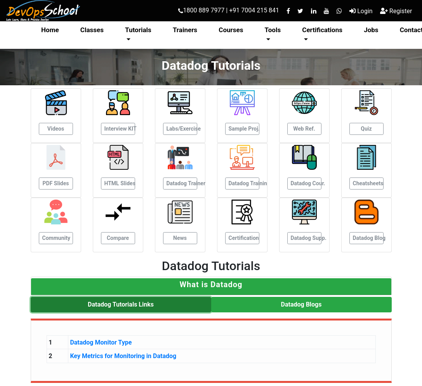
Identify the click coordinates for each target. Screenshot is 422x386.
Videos (55, 129)
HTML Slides (119, 183)
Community (56, 238)
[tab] (211, 286)
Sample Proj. (244, 129)
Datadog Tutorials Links (121, 304)
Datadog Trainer (182, 183)
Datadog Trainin (244, 183)
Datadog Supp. (306, 238)
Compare (118, 238)
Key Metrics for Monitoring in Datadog (123, 356)
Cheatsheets (368, 183)
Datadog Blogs (301, 304)
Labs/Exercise (182, 129)
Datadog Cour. (306, 183)
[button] (211, 284)
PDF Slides (56, 183)
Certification (244, 238)
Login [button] (360, 11)
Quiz (366, 129)
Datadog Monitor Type (101, 342)
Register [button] (396, 11)
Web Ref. (304, 129)
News (180, 238)
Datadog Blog (368, 238)
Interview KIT (119, 129)
